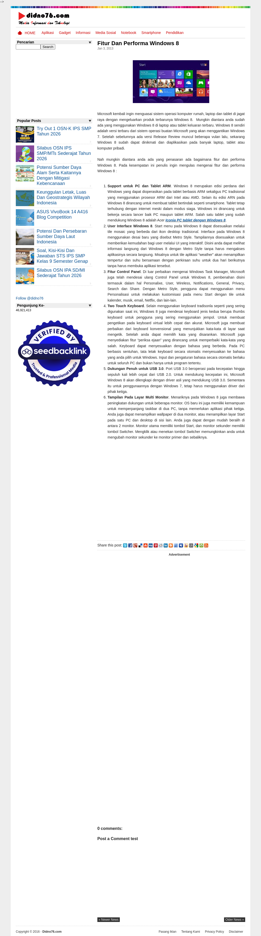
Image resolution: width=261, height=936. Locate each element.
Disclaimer (236, 931)
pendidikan (175, 33)
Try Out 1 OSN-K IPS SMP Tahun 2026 (64, 131)
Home (30, 33)
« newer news (109, 919)
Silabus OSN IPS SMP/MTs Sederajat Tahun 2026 (64, 153)
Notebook (128, 33)
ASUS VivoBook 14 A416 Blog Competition (62, 214)
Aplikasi (48, 33)
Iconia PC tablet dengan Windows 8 (195, 220)
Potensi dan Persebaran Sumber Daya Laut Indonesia (62, 236)
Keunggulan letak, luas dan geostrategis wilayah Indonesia (63, 197)
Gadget (65, 33)
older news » (234, 919)
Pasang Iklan (167, 931)
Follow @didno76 (29, 298)
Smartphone (151, 33)
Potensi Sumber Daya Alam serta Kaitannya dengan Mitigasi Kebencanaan (59, 175)
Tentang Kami (190, 931)
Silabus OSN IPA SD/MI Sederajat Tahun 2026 (61, 273)
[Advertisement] (171, 494)
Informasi (83, 33)
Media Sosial (106, 33)
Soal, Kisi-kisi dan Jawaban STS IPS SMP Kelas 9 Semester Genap (62, 256)
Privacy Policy (214, 931)
